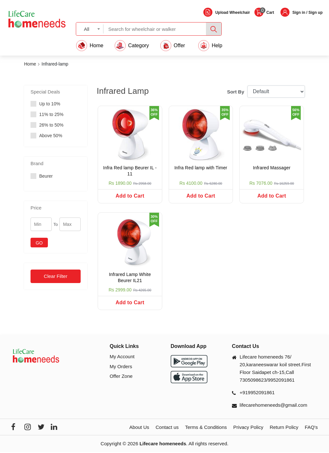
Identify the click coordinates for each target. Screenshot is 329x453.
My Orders (121, 367)
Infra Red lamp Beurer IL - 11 (130, 171)
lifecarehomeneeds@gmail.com (273, 406)
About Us (139, 428)
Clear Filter (55, 276)
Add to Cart (130, 196)
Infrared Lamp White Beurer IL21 (130, 278)
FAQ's (311, 428)
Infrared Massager (271, 167)
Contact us (167, 428)
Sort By (235, 91)
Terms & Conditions (206, 428)
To (55, 224)
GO (39, 242)
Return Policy (284, 428)
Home (30, 64)
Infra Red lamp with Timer (200, 167)
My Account (122, 357)
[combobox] (89, 28)
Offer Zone (121, 377)
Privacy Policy (248, 428)
